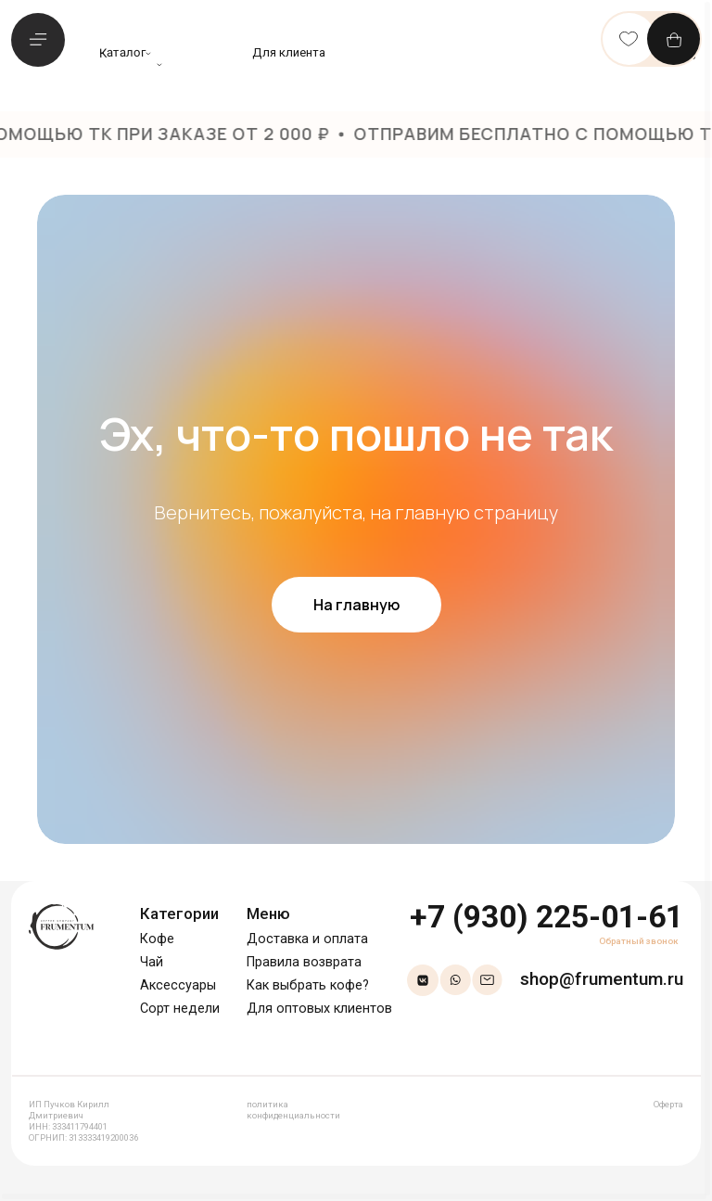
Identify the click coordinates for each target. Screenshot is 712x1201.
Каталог (122, 52)
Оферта (668, 1104)
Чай (151, 962)
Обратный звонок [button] (638, 941)
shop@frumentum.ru (601, 979)
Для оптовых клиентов (319, 1008)
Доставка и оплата (307, 939)
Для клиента (288, 52)
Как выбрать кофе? (308, 985)
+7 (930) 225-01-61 (546, 917)
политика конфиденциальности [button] (293, 1109)
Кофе (157, 939)
